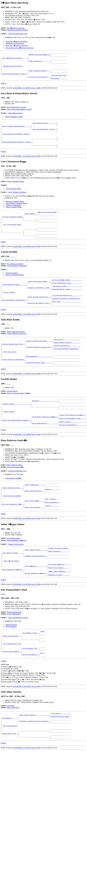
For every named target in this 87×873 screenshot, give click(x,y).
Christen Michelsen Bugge (15, 191)
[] (3, 706)
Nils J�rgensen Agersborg (15, 28)
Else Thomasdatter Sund (12, 683)
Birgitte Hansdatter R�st (15, 496)
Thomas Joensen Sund (14, 648)
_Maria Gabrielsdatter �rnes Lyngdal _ (17, 150)
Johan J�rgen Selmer (11, 596)
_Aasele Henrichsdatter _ (33, 521)
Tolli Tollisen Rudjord (15, 117)
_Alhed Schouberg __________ (58, 585)
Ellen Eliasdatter (11, 663)
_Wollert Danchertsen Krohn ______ (39, 361)
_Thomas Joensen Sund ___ (11, 674)
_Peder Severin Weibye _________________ (34, 757)
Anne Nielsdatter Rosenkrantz (17, 280)
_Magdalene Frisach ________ (58, 611)
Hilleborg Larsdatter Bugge (15, 211)
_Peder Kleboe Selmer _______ (35, 583)
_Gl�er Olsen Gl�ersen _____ (59, 608)
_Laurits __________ (52, 538)
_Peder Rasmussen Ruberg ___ (39, 73)
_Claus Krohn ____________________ (66, 359)
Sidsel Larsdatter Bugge (14, 216)
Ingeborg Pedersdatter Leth (17, 500)
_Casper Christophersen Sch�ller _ (72, 442)
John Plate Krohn (10, 374)
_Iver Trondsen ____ (52, 531)
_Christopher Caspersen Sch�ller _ (45, 444)
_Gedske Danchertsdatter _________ (66, 362)
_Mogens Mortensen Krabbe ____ (39, 296)
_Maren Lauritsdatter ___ (33, 540)
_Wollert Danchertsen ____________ (66, 366)
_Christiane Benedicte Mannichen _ (66, 370)
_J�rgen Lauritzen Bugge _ (47, 221)
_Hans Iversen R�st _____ (34, 533)
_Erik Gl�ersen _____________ (35, 602)
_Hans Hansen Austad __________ (44, 128)
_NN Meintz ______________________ (44, 426)
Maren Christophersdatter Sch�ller (19, 418)
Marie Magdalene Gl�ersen (16, 573)
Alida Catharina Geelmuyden (17, 353)
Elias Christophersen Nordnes (18, 654)
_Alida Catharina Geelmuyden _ (13, 383)
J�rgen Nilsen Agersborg (13, 68)
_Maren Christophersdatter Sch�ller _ (16, 448)
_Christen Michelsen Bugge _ (12, 227)
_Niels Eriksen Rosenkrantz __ (39, 314)
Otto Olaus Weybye (10, 770)
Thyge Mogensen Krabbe (15, 278)
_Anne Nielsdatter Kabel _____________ (66, 305)
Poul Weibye (11, 747)
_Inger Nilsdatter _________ (39, 62)
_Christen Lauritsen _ (59, 79)
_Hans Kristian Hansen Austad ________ (16, 132)
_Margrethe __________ (59, 83)
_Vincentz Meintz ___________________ (16, 429)
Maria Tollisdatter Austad (14, 121)
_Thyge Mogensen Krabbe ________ (14, 300)
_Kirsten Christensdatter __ (39, 81)
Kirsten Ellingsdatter (14, 650)
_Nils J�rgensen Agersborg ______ (15, 58)
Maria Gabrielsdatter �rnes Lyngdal (19, 114)
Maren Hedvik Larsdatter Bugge (16, 212)
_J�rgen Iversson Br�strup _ (39, 55)
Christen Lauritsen (12, 287)
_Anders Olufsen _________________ (72, 450)
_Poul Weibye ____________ (61, 755)
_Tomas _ (42, 668)
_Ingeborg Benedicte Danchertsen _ (39, 368)
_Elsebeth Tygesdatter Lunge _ (39, 303)
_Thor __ (42, 694)
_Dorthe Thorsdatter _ (30, 696)
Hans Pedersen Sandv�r (12, 527)
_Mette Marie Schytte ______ (58, 604)
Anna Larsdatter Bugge (13, 198)
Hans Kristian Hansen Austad (16, 111)
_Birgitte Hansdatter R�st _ (13, 536)
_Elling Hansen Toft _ (30, 688)
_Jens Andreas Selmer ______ (12, 587)
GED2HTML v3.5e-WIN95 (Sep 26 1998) (26, 92)
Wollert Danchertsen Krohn (16, 351)
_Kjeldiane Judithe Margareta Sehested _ (34, 765)
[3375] (3, 630)
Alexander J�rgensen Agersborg (17, 41)
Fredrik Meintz (9, 439)
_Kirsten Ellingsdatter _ (11, 692)
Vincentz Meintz (12, 415)
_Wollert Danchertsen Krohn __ (13, 364)
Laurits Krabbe (9, 309)
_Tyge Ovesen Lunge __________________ (66, 301)
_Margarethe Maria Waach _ (61, 759)
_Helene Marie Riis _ (10, 780)
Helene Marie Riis (13, 749)
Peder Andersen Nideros (15, 494)
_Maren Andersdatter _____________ (44, 452)
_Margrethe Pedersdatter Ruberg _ (14, 77)
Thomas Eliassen (11, 661)
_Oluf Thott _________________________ (66, 320)
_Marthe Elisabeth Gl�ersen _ (35, 609)
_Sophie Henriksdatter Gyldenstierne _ (66, 316)
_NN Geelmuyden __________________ (39, 379)
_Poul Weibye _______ (10, 761)
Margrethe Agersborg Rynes (15, 43)
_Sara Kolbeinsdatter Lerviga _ (44, 135)
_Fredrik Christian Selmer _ (58, 582)
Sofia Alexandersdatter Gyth (17, 34)
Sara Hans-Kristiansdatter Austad (16, 141)
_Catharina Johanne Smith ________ (39, 387)
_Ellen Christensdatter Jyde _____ (72, 446)
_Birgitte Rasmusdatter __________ (72, 454)
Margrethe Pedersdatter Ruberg (17, 30)
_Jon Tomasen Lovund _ (30, 670)
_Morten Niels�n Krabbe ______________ (66, 294)
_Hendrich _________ (52, 520)
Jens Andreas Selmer (13, 571)
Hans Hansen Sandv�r (13, 507)
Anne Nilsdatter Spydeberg (17, 201)
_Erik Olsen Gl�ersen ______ (58, 600)
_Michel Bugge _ (30, 223)
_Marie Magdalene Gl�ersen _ (13, 606)
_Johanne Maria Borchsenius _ (35, 591)
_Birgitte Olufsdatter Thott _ (39, 322)
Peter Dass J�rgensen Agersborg (17, 45)
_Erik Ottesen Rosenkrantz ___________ (66, 313)
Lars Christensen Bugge (12, 236)
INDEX (3, 88)
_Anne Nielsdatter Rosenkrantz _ (14, 318)
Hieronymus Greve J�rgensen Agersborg (19, 48)
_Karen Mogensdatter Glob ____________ (66, 298)
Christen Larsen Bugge (13, 214)
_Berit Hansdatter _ (52, 534)
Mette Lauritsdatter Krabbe (15, 289)
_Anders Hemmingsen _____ (33, 514)
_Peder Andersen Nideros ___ (12, 518)
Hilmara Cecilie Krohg (15, 577)
